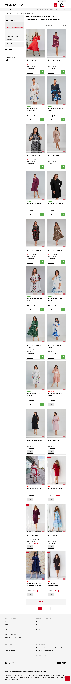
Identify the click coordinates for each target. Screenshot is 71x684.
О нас (6, 624)
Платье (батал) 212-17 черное (34, 251)
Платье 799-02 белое (34, 488)
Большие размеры (14, 13)
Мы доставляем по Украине (13, 621)
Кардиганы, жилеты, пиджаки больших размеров (12, 38)
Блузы (38, 629)
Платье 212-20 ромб (33, 156)
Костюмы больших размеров (12, 31)
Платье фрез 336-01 (54, 441)
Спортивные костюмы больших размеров (13, 44)
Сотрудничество (9, 632)
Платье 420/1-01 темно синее (55, 109)
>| (52, 608)
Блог (6, 658)
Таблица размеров (10, 634)
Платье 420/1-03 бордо (55, 61)
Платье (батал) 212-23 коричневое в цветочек (56, 251)
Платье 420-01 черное (55, 203)
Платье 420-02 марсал (34, 203)
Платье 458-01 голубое (55, 536)
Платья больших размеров (15, 27)
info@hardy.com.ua (43, 655)
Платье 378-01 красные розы (34, 299)
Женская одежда (15, 20)
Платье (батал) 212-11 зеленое (34, 346)
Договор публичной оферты (13, 637)
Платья (38, 621)
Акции (6, 655)
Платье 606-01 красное (55, 488)
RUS (50, 1)
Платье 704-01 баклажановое (53, 584)
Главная (7, 13)
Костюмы (38, 624)
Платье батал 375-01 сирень (33, 394)
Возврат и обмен (10, 639)
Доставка (7, 629)
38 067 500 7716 (42, 653)
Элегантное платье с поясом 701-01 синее (34, 584)
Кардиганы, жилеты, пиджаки (44, 627)
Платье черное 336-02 (34, 441)
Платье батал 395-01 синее (54, 346)
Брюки (38, 632)
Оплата (7, 627)
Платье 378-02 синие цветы (55, 299)
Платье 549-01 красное (34, 61)
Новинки (8, 17)
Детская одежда (9, 653)
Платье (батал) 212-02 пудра (55, 394)
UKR (54, 1)
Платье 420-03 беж (54, 156)
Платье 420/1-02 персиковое (32, 109)
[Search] (51, 9)
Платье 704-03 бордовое (35, 536)
